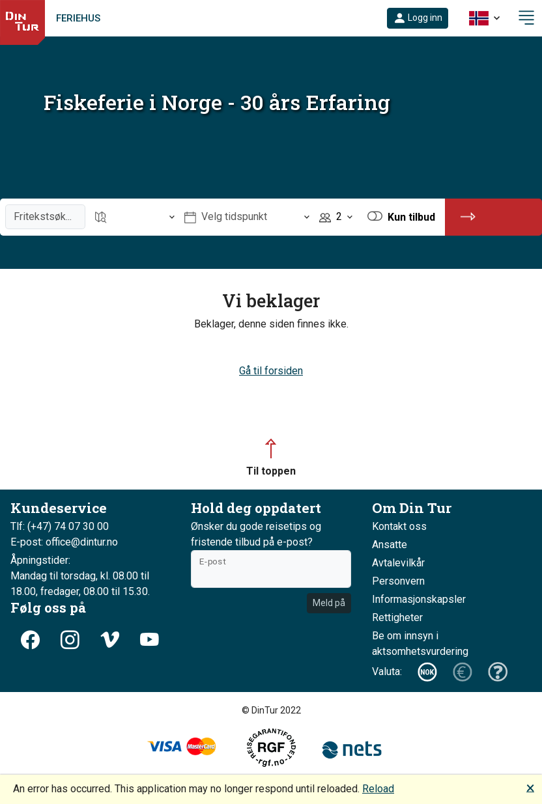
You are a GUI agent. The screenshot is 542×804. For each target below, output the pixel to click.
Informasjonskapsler (419, 599)
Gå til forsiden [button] (271, 371)
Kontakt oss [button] (399, 526)
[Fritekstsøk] (45, 216)
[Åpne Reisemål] (135, 217)
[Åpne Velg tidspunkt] (247, 217)
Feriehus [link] (78, 18)
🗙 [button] (530, 787)
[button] (417, 18)
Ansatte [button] (389, 544)
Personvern (398, 581)
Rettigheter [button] (397, 617)
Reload (378, 789)
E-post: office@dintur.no (64, 542)
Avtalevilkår (398, 563)
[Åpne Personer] (336, 217)
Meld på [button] (329, 603)
